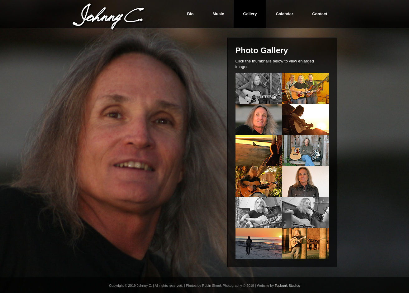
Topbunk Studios (287, 285)
